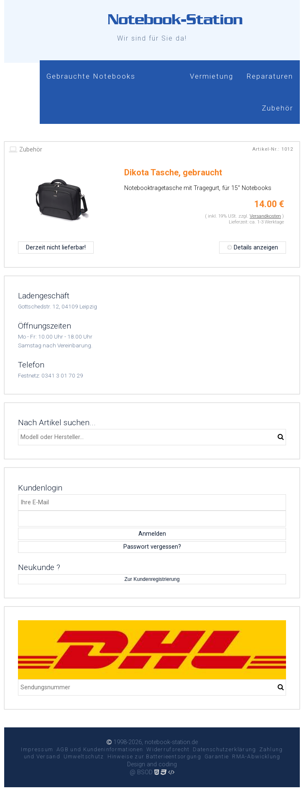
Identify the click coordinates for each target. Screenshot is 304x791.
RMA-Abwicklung (256, 756)
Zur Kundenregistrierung (152, 579)
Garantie (216, 756)
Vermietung (211, 76)
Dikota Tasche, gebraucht (173, 172)
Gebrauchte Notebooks (90, 76)
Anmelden (152, 533)
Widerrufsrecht (167, 749)
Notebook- (175, 19)
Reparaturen (270, 76)
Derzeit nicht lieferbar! (56, 247)
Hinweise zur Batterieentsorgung (154, 756)
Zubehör (277, 108)
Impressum (37, 749)
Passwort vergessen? (152, 546)
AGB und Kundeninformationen (99, 749)
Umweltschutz (84, 756)
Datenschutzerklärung (224, 749)
